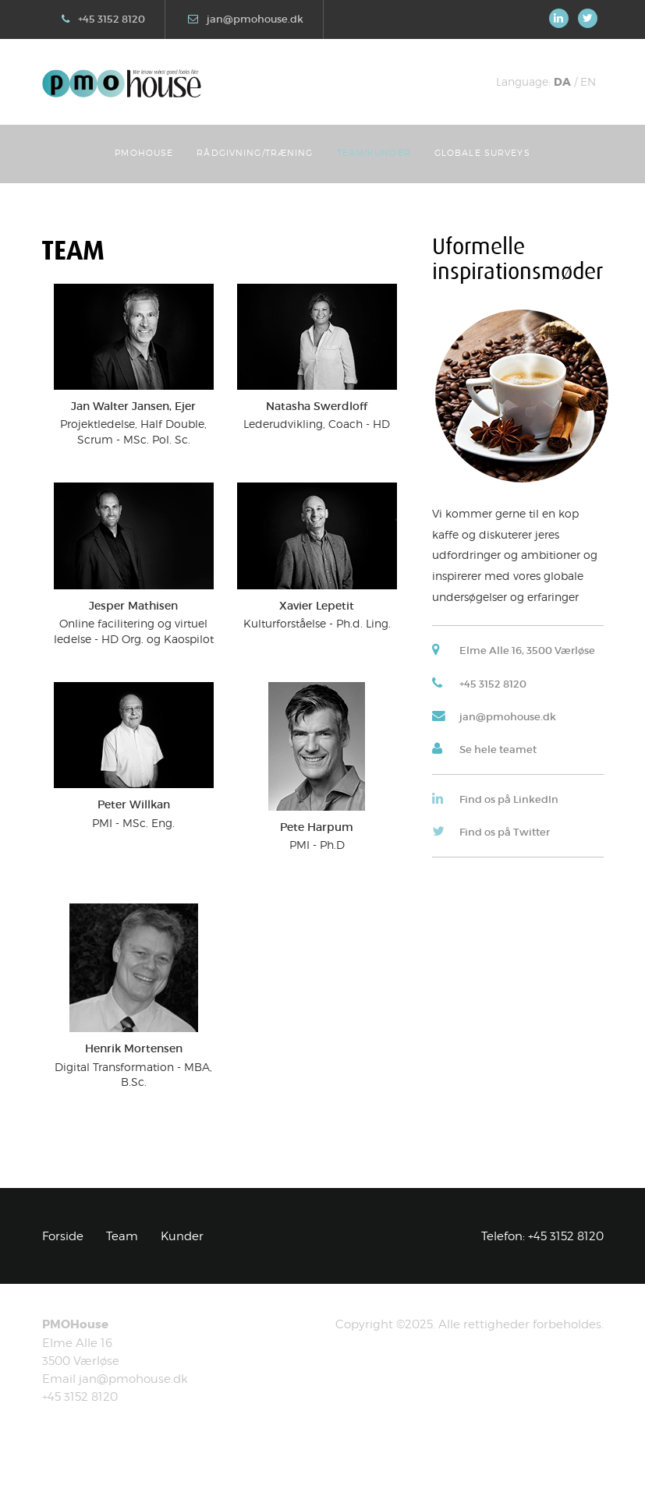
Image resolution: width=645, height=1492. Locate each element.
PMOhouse (144, 152)
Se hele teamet (498, 749)
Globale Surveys (482, 152)
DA (562, 82)
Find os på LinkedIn (508, 799)
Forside (62, 1236)
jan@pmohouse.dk (255, 19)
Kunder (182, 1236)
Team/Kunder (374, 152)
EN (588, 81)
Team (122, 1236)
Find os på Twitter (504, 832)
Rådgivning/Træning (255, 152)
